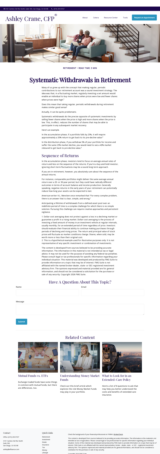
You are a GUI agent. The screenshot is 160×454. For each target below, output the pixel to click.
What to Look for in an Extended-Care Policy (116, 371)
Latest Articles (47, 449)
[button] (85, 11)
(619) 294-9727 (57, 2)
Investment (46, 433)
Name (18, 280)
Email (83, 280)
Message (20, 295)
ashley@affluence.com (11, 443)
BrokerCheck (118, 428)
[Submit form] (21, 315)
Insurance (45, 438)
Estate (44, 436)
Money (44, 443)
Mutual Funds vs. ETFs (33, 369)
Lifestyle (45, 446)
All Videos (45, 451)
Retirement (46, 430)
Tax (43, 441)
